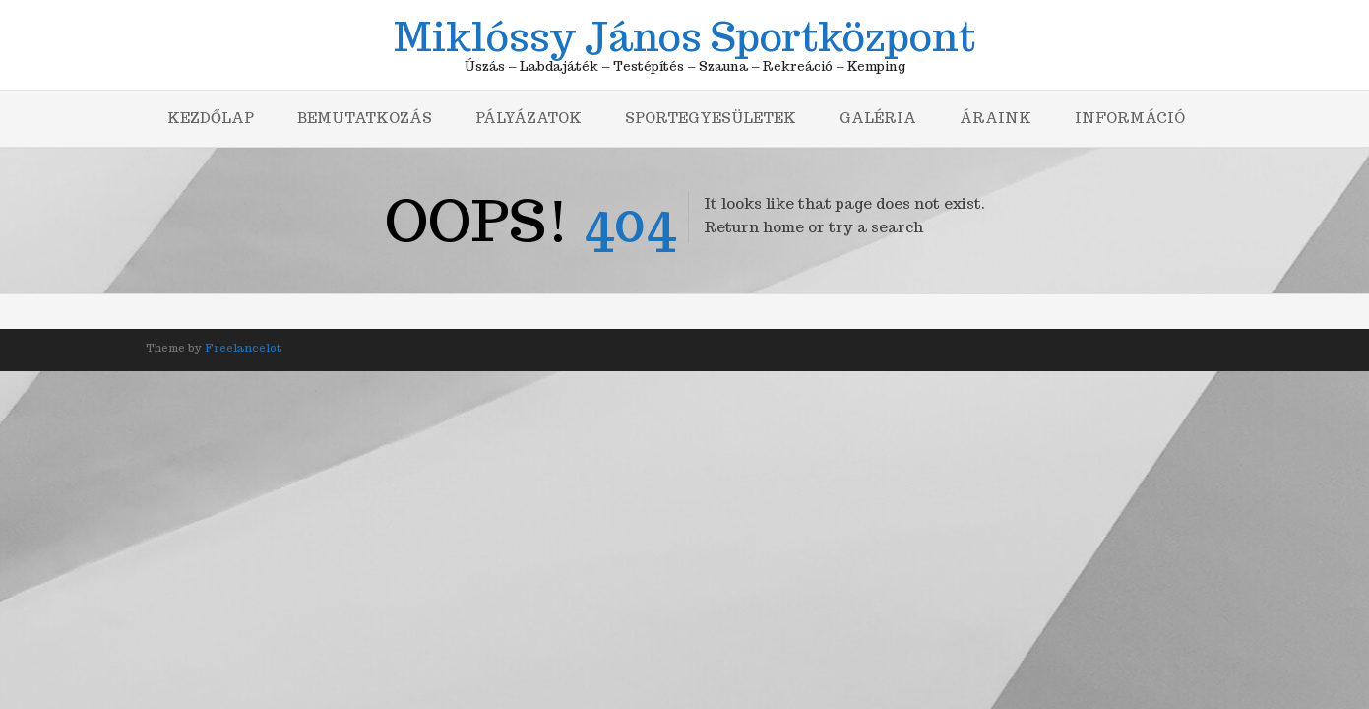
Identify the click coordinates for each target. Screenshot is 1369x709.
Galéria (878, 118)
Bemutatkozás (364, 118)
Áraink (995, 118)
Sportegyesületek (710, 118)
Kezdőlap (210, 118)
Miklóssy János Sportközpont (684, 33)
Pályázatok (528, 118)
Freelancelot (243, 347)
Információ (1130, 118)
